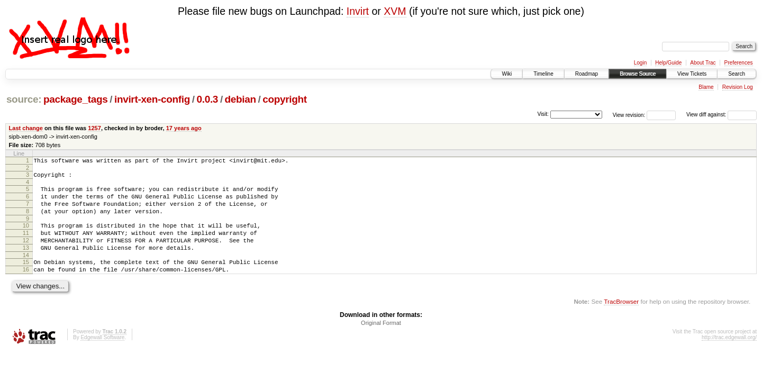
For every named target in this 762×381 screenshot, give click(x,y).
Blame (705, 87)
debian (240, 99)
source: (23, 99)
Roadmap (586, 74)
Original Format (381, 342)
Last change (26, 128)
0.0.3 (208, 99)
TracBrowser (621, 320)
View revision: (629, 114)
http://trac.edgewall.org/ (729, 356)
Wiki (507, 74)
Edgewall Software (102, 356)
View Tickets (691, 74)
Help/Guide (668, 63)
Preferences (738, 63)
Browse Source (638, 74)
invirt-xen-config (152, 99)
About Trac (702, 63)
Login (640, 63)
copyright (284, 99)
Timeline (543, 74)
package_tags (75, 99)
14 (26, 271)
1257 (94, 128)
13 (26, 262)
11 (26, 244)
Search (736, 74)
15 (26, 278)
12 (26, 253)
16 (26, 287)
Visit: (543, 114)
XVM (395, 11)
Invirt (358, 11)
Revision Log (737, 87)
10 (26, 235)
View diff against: (721, 114)
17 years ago (184, 128)
